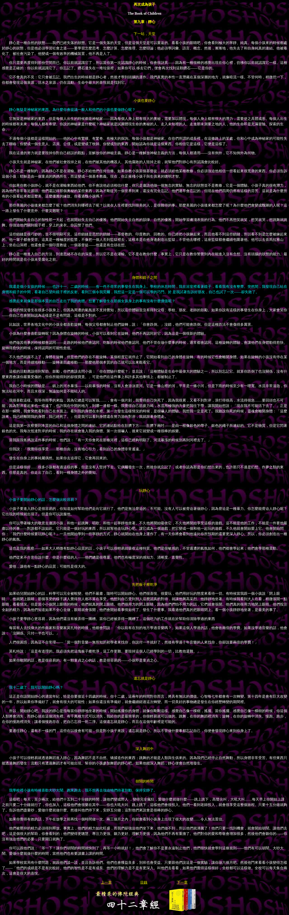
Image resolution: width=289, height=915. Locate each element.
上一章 (106, 882)
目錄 (143, 882)
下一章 (182, 882)
